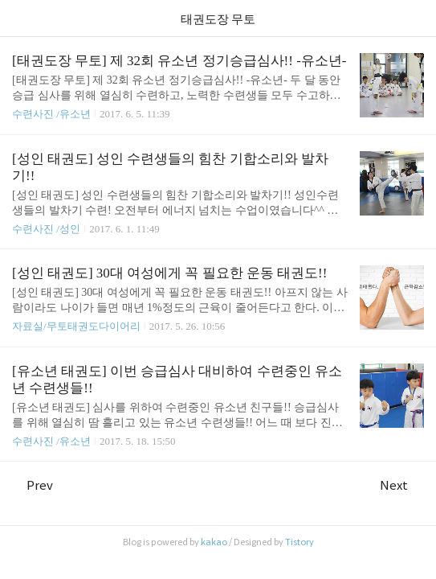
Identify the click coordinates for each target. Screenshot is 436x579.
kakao (214, 542)
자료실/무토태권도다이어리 (76, 326)
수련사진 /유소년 (51, 114)
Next (402, 485)
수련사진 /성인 (47, 229)
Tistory (299, 542)
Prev (32, 485)
